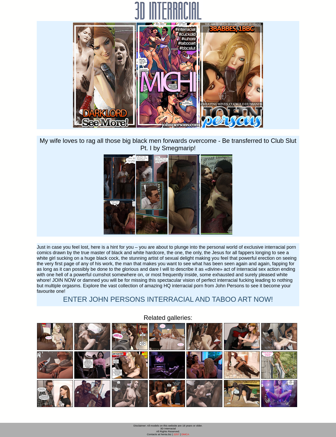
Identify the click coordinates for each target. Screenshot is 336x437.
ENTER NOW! (168, 299)
